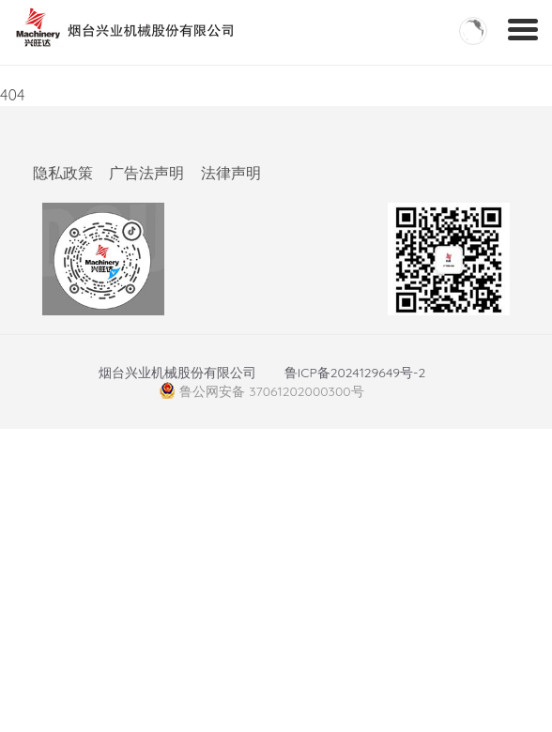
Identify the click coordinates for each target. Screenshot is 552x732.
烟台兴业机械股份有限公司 (177, 372)
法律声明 (231, 172)
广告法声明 (146, 172)
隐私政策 (63, 172)
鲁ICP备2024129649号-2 (355, 372)
